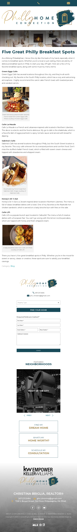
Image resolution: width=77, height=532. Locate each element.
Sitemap (47, 517)
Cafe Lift (6, 212)
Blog (13, 266)
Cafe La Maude (9, 124)
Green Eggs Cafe (9, 71)
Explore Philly (19, 514)
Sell (36, 514)
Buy (29, 514)
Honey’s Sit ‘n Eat (10, 199)
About (8, 514)
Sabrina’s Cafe (8, 141)
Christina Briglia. (24, 517)
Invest (42, 514)
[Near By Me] (38, 303)
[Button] (27, 415)
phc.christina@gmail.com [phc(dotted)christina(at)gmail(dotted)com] (40, 296)
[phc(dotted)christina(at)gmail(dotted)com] (68, 3)
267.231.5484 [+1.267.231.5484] (39, 293)
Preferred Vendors (56, 514)
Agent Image (38, 519)
